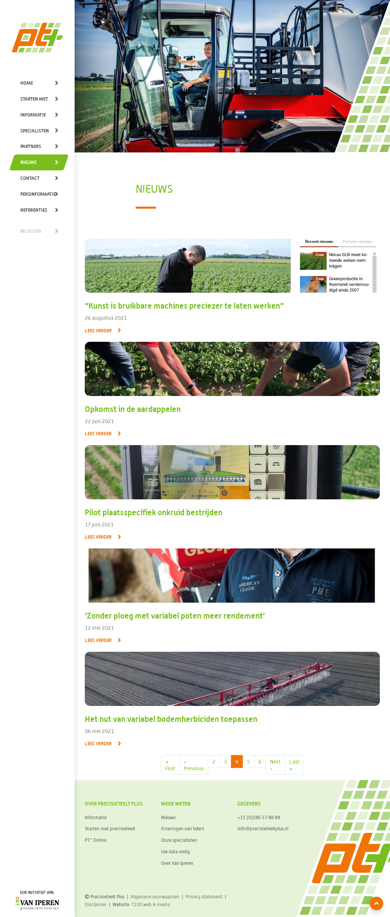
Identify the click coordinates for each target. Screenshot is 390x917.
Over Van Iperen (177, 863)
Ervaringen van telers (182, 828)
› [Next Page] (275, 764)
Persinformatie (38, 194)
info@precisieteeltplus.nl (262, 828)
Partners (30, 146)
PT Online (95, 840)
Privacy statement (204, 896)
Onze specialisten (179, 840)
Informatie (33, 115)
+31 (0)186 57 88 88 (258, 817)
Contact (30, 178)
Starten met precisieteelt (110, 828)
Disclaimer (95, 904)
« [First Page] (170, 765)
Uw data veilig (175, 851)
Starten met (34, 99)
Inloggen (30, 231)
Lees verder (98, 330)
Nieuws (28, 162)
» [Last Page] (294, 764)
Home (26, 83)
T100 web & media (150, 904)
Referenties (33, 210)
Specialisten (34, 130)
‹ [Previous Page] (194, 765)
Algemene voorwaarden (155, 896)
